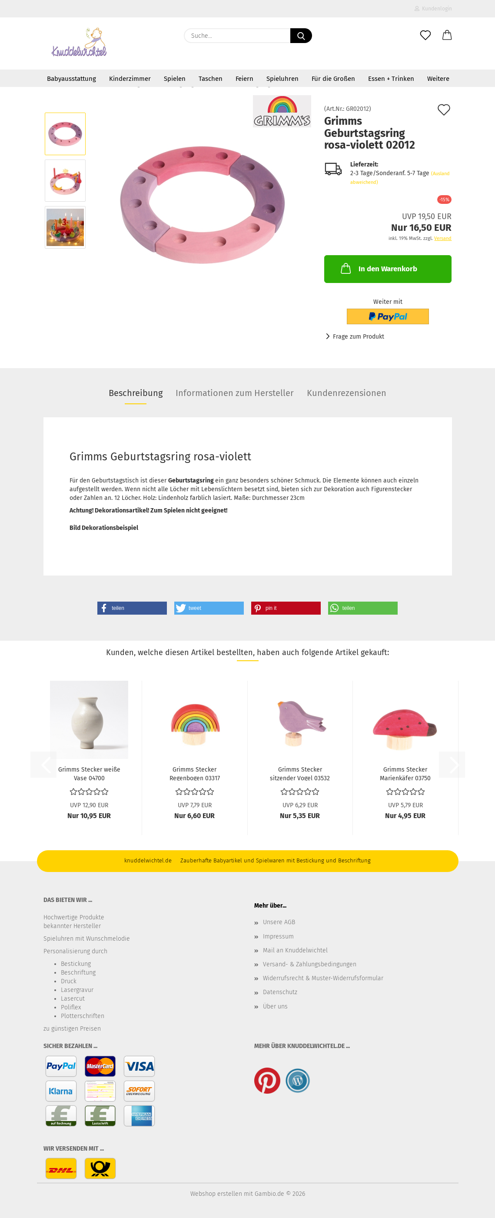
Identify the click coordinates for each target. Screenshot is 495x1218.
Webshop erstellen (216, 1194)
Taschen (211, 79)
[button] (447, 35)
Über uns (275, 1006)
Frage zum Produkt (358, 336)
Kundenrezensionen (346, 393)
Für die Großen (333, 79)
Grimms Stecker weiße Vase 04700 (89, 773)
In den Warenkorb (378, 268)
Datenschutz (280, 992)
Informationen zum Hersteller (235, 393)
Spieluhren (282, 79)
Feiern (244, 79)
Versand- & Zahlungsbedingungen (309, 964)
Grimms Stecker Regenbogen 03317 (194, 773)
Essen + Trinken (391, 79)
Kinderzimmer (130, 79)
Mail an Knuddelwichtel (295, 950)
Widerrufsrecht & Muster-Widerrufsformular (323, 978)
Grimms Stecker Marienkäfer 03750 (405, 773)
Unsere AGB (279, 922)
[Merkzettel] (425, 35)
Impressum (278, 936)
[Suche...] (301, 35)
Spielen (175, 79)
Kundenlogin (433, 9)
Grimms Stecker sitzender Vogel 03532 (300, 773)
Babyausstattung (71, 79)
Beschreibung (136, 393)
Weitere (438, 79)
